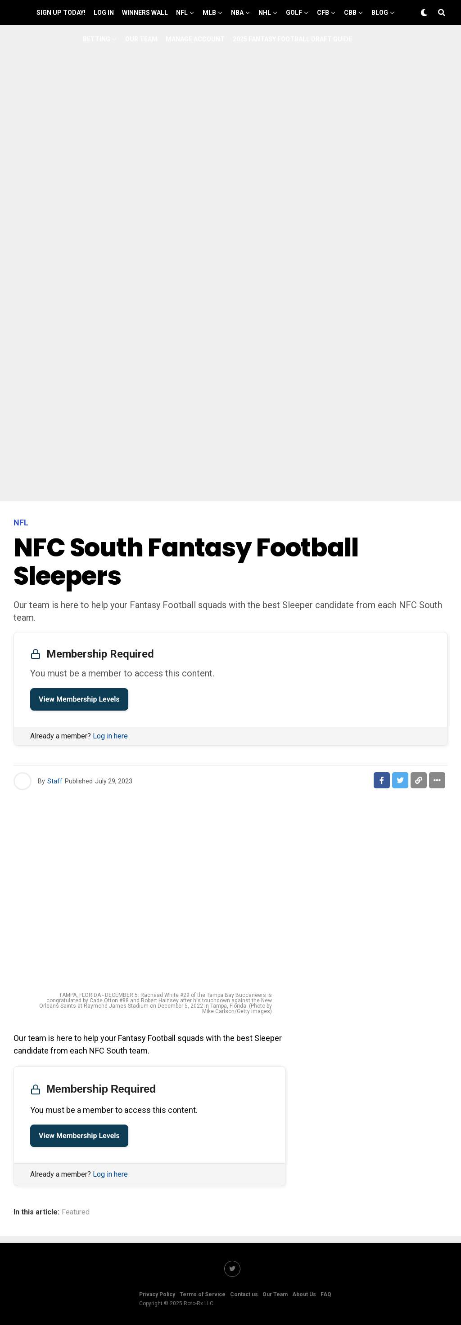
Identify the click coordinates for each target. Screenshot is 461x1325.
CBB (350, 12)
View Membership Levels (79, 699)
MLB (209, 12)
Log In (104, 12)
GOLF (294, 12)
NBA (237, 12)
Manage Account (195, 39)
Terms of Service (203, 1294)
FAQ (326, 1294)
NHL (264, 12)
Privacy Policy (157, 1294)
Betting (96, 39)
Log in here (110, 736)
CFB (323, 12)
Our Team (141, 39)
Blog (379, 12)
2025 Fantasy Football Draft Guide (292, 39)
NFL (182, 12)
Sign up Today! (61, 12)
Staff (55, 781)
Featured (76, 1212)
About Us (304, 1294)
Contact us (244, 1294)
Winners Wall (145, 12)
